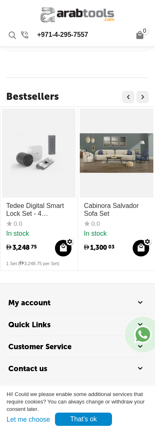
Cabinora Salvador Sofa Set (111, 209)
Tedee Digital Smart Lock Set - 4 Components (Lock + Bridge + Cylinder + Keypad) (36, 209)
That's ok (83, 419)
